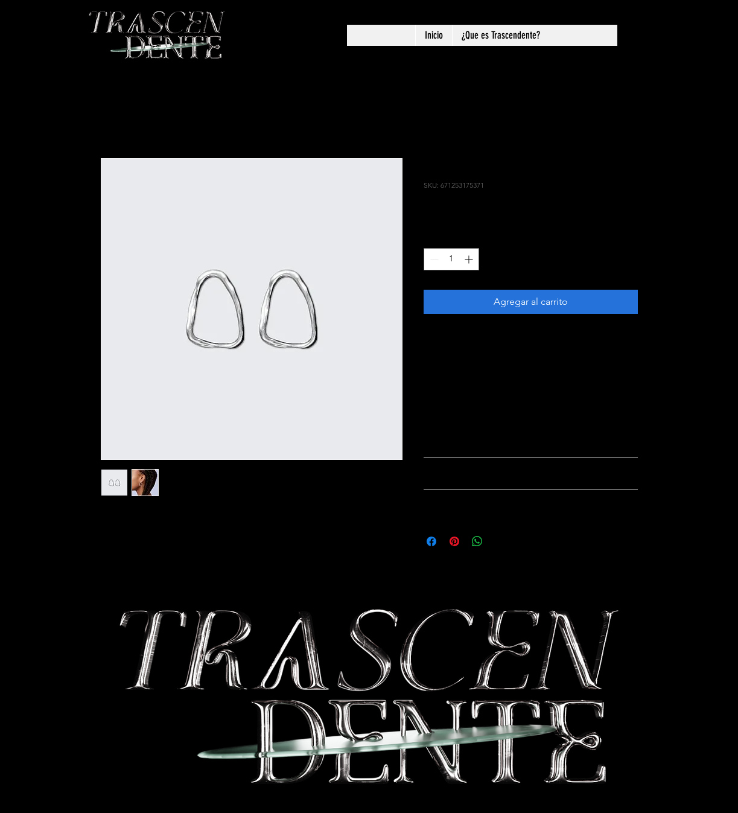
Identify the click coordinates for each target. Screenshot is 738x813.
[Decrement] (433, 259)
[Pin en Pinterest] (454, 541)
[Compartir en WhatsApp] (477, 541)
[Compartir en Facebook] (431, 541)
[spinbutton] (451, 259)
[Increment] (469, 259)
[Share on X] (500, 541)
